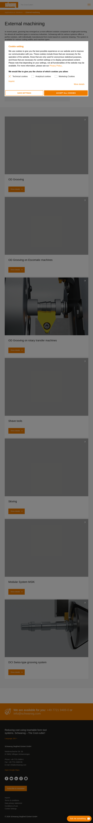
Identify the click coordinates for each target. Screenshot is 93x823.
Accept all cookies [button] (66, 93)
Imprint (11, 81)
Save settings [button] (24, 93)
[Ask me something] (88, 819)
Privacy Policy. (56, 66)
